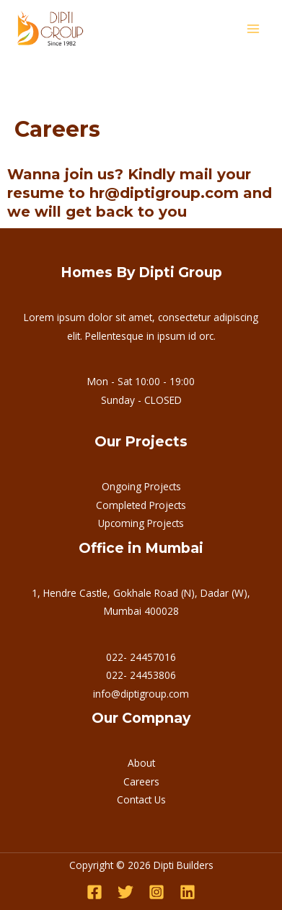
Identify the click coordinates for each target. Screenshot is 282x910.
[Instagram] (156, 892)
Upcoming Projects (141, 523)
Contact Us (141, 799)
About (141, 763)
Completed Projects (141, 505)
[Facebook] (94, 892)
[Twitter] (125, 892)
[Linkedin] (187, 892)
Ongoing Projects (141, 486)
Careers (141, 781)
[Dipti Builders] (50, 29)
